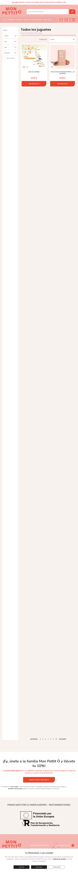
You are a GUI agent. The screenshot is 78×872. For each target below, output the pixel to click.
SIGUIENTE (62, 739)
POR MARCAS (27, 19)
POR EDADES (19, 19)
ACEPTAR (21, 867)
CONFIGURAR (56, 867)
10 (56, 739)
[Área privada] (61, 20)
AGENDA (45, 19)
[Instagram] (72, 845)
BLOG (49, 19)
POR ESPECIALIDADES (36, 19)
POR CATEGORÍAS (11, 19)
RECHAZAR (39, 867)
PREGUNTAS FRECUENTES (40, 845)
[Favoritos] (66, 20)
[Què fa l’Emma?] (34, 66)
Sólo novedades (11, 58)
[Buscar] (72, 11)
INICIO (3, 19)
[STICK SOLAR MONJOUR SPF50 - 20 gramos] (62, 66)
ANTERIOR (33, 739)
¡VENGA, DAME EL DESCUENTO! (39, 780)
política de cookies (59, 859)
